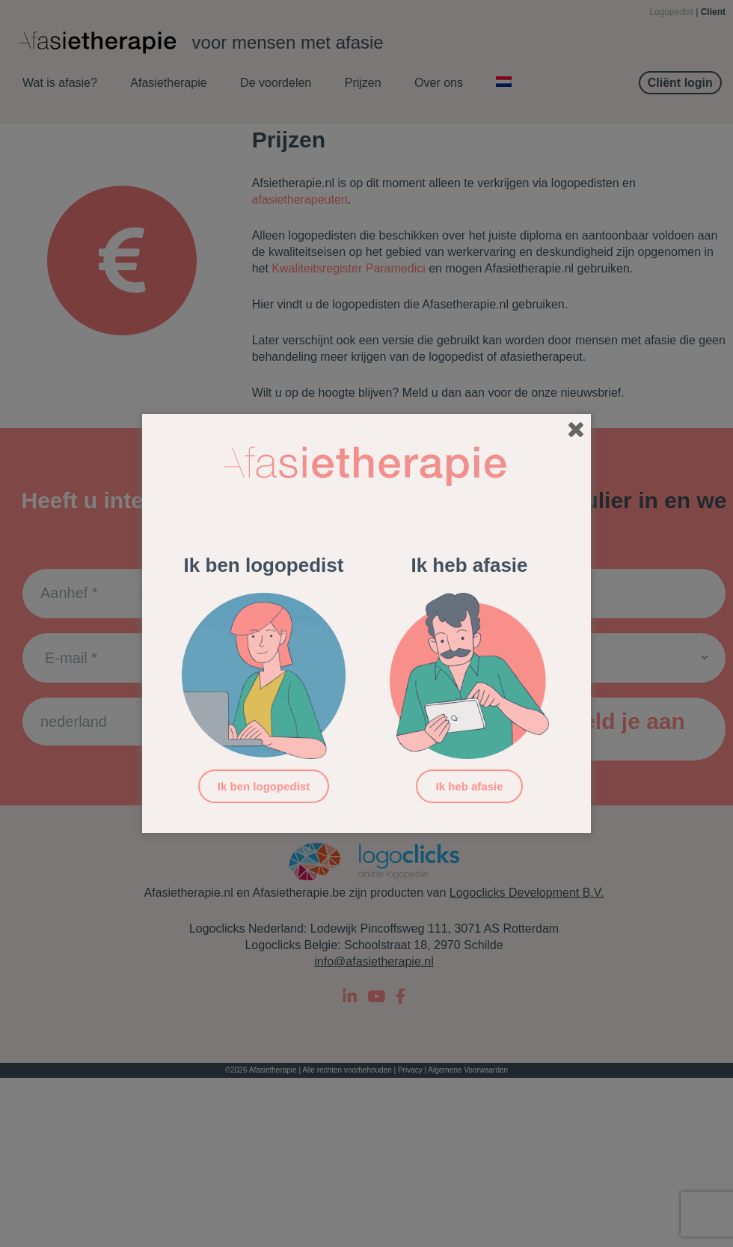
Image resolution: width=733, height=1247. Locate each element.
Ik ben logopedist (264, 786)
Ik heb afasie (469, 786)
